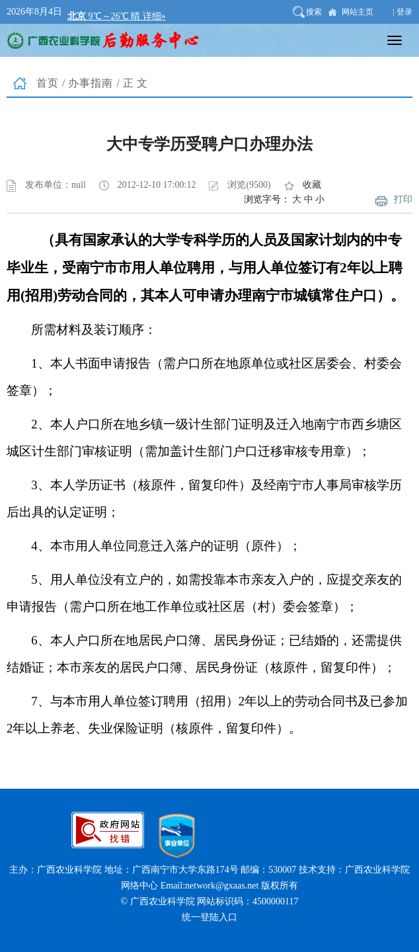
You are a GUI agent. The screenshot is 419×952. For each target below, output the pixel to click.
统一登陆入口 (209, 917)
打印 (403, 199)
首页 (47, 83)
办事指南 (90, 83)
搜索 (314, 12)
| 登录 (402, 12)
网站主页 (357, 12)
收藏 (312, 185)
